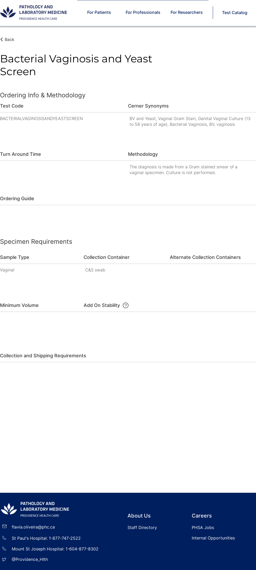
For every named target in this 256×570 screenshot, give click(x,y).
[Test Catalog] (235, 12)
